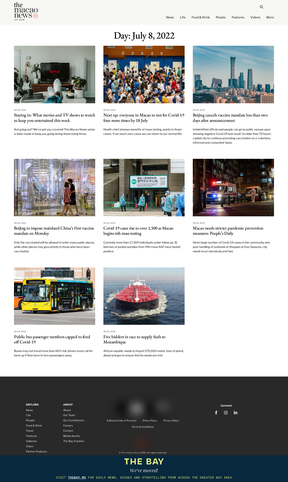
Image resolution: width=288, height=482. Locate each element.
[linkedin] (236, 411)
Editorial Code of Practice (121, 420)
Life (183, 17)
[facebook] (216, 411)
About (67, 410)
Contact (68, 430)
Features (238, 17)
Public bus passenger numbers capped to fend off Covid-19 (52, 339)
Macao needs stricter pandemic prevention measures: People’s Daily (228, 230)
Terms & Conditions (143, 426)
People (221, 17)
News (170, 17)
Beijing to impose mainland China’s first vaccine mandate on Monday (54, 230)
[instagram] (226, 411)
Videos (255, 17)
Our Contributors (73, 420)
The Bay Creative (73, 441)
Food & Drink (201, 17)
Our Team (69, 415)
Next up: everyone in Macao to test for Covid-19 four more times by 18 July (143, 117)
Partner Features (36, 451)
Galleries (31, 441)
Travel (29, 430)
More (270, 17)
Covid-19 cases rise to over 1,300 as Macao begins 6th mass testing (138, 230)
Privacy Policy (171, 420)
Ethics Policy (150, 420)
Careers (68, 425)
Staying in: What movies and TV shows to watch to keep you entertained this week (54, 117)
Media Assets (71, 435)
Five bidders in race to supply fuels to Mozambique (134, 339)
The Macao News (130, 453)
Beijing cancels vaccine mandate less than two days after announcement (230, 117)
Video (29, 446)
